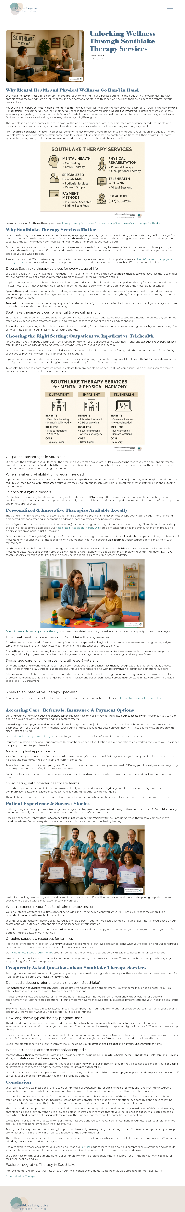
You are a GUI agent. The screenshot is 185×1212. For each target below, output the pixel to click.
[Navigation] (23, 8)
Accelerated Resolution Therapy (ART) (78, 527)
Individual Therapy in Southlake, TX (32, 736)
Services (85, 1147)
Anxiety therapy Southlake (77, 223)
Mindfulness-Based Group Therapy (32, 952)
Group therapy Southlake (144, 223)
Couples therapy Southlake (111, 223)
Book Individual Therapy (20, 1176)
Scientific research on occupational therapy (32, 631)
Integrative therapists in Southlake (141, 698)
